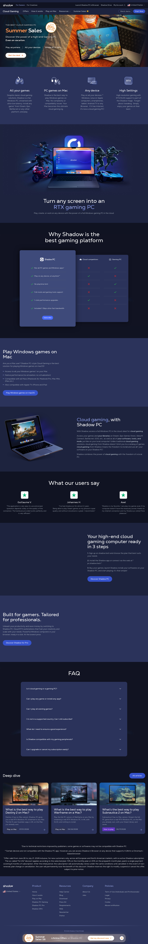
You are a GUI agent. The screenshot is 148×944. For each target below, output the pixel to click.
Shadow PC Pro (38, 905)
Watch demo (125, 11)
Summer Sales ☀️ (81, 11)
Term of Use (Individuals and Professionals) (122, 892)
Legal (107, 895)
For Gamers (20, 5)
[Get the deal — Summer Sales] (16, 55)
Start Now (139, 11)
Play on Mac (51, 11)
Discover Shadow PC (100, 579)
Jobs (84, 895)
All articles (137, 775)
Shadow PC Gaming (40, 902)
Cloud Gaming (11, 11)
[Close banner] (122, 938)
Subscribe (47, 318)
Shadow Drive (106, 5)
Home (34, 892)
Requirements (65, 905)
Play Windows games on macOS (20, 393)
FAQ (61, 909)
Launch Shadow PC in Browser (87, 5)
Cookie (107, 902)
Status (62, 916)
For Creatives (32, 5)
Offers (26, 11)
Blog (61, 895)
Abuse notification (112, 905)
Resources (65, 11)
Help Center (64, 892)
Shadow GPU (37, 909)
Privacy (108, 899)
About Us (86, 892)
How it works (37, 11)
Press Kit (62, 902)
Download (63, 899)
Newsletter (64, 912)
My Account (120, 5)
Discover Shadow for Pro (17, 643)
